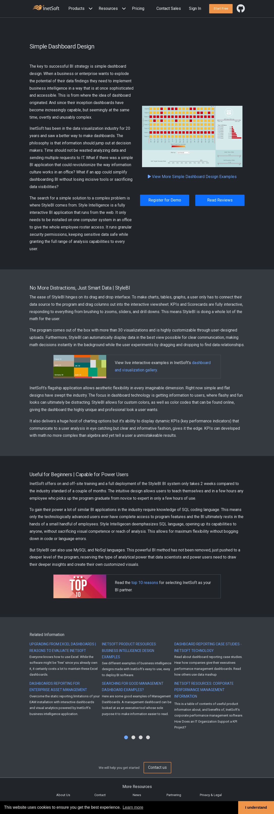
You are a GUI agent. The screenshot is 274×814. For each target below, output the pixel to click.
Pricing (138, 8)
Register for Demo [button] (164, 200)
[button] (81, 8)
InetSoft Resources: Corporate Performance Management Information (204, 689)
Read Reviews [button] (220, 200)
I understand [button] (256, 807)
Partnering (174, 795)
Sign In (195, 8)
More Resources (137, 786)
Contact (100, 795)
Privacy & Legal (211, 795)
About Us (63, 795)
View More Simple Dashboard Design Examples (192, 176)
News (137, 795)
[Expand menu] (90, 8)
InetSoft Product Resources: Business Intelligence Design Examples (129, 650)
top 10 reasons (144, 582)
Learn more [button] (133, 807)
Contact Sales (168, 8)
